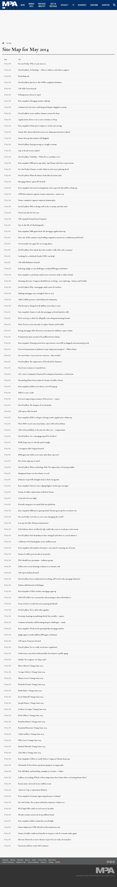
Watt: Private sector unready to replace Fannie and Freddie (41, 324)
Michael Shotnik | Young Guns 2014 (31, 746)
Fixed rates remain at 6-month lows (32, 368)
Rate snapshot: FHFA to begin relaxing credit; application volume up (45, 417)
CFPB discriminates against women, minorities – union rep (41, 194)
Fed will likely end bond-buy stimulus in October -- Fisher (40, 771)
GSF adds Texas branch (27, 88)
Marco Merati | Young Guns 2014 (30, 666)
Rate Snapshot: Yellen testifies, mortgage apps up (37, 591)
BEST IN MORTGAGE (53, 5)
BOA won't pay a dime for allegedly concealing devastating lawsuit (44, 318)
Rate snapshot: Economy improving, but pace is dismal (39, 796)
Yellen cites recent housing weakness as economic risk (39, 566)
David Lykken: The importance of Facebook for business (40, 362)
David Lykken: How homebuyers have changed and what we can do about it (47, 535)
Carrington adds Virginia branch (31, 448)
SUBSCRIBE (94, 5)
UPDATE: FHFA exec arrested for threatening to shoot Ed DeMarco (44, 597)
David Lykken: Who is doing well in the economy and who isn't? (43, 206)
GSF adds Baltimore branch (29, 262)
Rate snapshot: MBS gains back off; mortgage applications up (41, 231)
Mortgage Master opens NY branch (31, 182)
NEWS (23, 5)
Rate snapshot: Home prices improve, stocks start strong (40, 126)
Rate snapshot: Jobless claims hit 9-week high (35, 821)
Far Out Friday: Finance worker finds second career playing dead (43, 169)
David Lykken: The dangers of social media (34, 405)
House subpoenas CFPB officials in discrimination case (39, 827)
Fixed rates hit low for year (28, 213)
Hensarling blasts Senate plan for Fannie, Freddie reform (40, 380)
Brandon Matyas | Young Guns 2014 (31, 722)
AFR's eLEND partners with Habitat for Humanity (37, 299)
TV (73, 5)
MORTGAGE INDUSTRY (42, 5)
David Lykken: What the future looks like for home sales (40, 175)
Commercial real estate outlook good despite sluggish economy (42, 107)
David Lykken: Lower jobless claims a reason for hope (39, 113)
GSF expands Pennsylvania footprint (32, 219)
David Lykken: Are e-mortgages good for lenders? (37, 436)
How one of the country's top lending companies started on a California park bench (50, 237)
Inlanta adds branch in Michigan (31, 585)
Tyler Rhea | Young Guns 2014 (29, 753)
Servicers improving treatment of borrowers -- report (39, 399)
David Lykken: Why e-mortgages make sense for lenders (39, 287)
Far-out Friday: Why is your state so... (32, 64)
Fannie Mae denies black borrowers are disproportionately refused (44, 132)
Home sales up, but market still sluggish (33, 138)
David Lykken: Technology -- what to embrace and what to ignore (43, 70)
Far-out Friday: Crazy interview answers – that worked (39, 355)
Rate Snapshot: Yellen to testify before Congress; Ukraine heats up (44, 759)
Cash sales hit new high (27, 498)
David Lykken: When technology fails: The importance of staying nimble (46, 467)
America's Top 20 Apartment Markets (32, 790)
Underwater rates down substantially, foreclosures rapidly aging (43, 653)
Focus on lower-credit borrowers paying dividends (37, 604)
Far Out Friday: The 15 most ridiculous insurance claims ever (41, 802)
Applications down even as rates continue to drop (37, 119)
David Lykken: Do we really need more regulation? (37, 647)
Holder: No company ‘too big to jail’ (32, 659)
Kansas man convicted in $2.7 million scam (34, 784)
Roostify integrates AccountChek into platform (36, 504)
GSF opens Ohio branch (27, 411)
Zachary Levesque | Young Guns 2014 (32, 709)
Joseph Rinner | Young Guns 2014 (31, 703)
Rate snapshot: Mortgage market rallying (34, 101)
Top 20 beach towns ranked (28, 151)
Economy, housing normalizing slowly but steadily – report (41, 616)
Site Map (8, 43)
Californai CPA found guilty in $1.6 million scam (37, 542)
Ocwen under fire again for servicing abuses (35, 244)
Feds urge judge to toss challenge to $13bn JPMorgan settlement (43, 268)
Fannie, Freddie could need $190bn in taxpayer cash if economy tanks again (47, 833)
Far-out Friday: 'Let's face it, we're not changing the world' (40, 517)
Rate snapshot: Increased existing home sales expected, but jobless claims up (47, 188)
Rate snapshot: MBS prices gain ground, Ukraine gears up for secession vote (47, 511)
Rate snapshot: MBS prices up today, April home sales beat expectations (46, 163)
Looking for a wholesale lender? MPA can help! (36, 256)
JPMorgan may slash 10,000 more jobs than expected (38, 455)
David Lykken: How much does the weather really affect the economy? (45, 250)
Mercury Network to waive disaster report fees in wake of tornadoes (44, 839)
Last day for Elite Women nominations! (33, 523)
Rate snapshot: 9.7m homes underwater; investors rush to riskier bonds (45, 275)
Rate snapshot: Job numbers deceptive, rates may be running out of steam (46, 548)
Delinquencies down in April (29, 95)
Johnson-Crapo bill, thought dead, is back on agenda (38, 479)
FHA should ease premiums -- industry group (35, 560)
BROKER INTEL (31, 5)
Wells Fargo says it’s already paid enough (34, 442)
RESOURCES (82, 5)
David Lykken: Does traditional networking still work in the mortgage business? (49, 579)
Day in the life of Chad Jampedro (31, 225)
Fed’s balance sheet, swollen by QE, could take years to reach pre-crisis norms (48, 529)
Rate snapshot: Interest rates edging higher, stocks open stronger (43, 486)
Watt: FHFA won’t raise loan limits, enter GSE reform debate (41, 424)
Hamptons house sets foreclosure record (33, 473)
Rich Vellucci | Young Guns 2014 (30, 715)
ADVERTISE (106, 5)
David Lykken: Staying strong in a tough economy (37, 144)
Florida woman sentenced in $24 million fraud (36, 815)
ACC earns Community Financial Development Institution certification (45, 374)
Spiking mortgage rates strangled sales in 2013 (36, 293)
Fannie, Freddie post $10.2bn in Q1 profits (34, 554)
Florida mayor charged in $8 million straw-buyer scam (39, 306)
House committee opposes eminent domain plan (36, 200)
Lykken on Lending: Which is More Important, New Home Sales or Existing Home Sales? (52, 777)
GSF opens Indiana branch (28, 573)
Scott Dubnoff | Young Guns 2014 (30, 697)
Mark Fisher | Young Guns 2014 (30, 691)
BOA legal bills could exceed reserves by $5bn (36, 808)
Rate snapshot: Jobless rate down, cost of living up (37, 386)
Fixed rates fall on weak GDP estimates (33, 846)
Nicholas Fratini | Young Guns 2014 (31, 684)
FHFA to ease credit (26, 393)
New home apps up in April (29, 461)
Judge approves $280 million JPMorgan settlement (37, 635)
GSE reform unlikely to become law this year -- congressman (41, 430)
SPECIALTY (64, 5)
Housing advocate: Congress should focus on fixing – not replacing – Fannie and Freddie (52, 281)
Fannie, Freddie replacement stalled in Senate (36, 492)
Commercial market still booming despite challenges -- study (41, 622)
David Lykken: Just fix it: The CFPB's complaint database (40, 82)
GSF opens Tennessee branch (29, 641)
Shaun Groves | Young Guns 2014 (30, 678)
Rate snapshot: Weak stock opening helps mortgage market (41, 628)
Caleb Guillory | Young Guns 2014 (31, 734)
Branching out (23, 76)
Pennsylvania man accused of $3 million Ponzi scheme (39, 337)
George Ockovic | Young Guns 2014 (31, 672)
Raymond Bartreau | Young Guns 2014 (32, 728)
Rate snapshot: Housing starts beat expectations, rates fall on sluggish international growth (53, 343)
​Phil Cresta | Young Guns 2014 (29, 740)
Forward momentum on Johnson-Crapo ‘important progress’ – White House (47, 349)
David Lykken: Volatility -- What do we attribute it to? (39, 157)
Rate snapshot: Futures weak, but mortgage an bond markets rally (43, 312)
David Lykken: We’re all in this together (33, 610)
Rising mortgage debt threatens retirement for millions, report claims (45, 331)
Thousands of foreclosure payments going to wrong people (41, 765)
